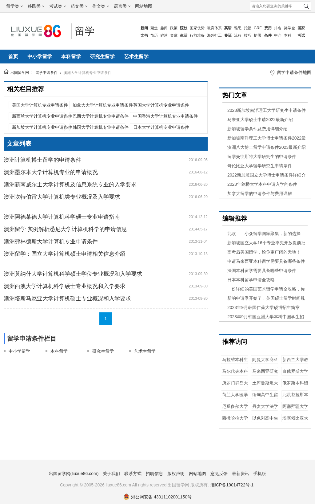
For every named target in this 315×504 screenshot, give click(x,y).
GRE (258, 28)
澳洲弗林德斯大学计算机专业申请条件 (51, 241)
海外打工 (214, 35)
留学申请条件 (46, 73)
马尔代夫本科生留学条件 (235, 374)
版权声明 (176, 473)
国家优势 (197, 28)
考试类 (57, 6)
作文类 (100, 6)
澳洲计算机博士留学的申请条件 (42, 160)
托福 (247, 28)
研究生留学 (102, 56)
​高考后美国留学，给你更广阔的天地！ (264, 252)
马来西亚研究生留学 (265, 374)
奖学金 (289, 28)
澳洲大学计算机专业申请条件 (87, 73)
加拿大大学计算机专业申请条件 (99, 105)
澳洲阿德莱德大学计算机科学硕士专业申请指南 (62, 217)
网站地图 (143, 6)
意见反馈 (219, 473)
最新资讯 (240, 473)
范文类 (79, 6)
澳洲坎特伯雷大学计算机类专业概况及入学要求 (62, 197)
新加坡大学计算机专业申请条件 (38, 127)
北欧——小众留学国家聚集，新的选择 (264, 233)
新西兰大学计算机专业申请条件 (38, 116)
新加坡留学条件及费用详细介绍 (257, 128)
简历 (154, 35)
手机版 (259, 473)
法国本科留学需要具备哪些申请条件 (261, 270)
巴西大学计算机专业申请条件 (99, 116)
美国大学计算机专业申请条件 (38, 105)
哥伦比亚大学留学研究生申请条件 (259, 165)
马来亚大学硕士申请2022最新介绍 (260, 119)
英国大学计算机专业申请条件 (159, 105)
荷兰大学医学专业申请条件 (235, 397)
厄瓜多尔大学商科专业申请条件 (235, 409)
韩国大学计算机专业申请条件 (99, 127)
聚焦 (154, 28)
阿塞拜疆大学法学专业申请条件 (295, 409)
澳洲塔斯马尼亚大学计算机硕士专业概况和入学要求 (67, 298)
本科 (287, 35)
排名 (277, 28)
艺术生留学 (136, 56)
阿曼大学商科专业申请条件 (265, 362)
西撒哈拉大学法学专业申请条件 (235, 421)
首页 (13, 56)
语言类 (122, 6)
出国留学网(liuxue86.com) (74, 473)
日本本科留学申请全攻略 (251, 279)
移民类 (36, 6)
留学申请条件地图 (294, 72)
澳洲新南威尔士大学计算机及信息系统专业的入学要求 (70, 184)
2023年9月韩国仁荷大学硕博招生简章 (263, 307)
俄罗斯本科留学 (295, 385)
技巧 (247, 35)
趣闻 (164, 28)
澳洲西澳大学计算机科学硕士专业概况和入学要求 (65, 286)
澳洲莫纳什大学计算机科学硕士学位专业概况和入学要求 (73, 274)
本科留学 (71, 56)
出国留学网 (19, 73)
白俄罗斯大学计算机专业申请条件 (295, 374)
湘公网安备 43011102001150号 (157, 496)
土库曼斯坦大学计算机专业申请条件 (265, 385)
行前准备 (197, 35)
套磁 (173, 35)
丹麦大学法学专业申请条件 (265, 409)
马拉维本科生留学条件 (235, 362)
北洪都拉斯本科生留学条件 (295, 397)
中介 (277, 35)
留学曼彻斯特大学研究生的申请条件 (261, 156)
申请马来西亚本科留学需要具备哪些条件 (266, 261)
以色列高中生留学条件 (265, 421)
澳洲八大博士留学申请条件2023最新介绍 (266, 147)
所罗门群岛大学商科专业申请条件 (235, 385)
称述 (164, 35)
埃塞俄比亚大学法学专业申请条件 (295, 421)
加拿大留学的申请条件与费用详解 (259, 193)
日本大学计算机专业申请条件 (159, 127)
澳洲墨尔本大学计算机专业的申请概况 (51, 172)
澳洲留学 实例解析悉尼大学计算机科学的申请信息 (65, 229)
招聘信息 (154, 473)
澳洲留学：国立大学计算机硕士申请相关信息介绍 (65, 254)
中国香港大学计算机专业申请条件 (159, 116)
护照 (257, 35)
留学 (84, 31)
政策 (173, 28)
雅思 (237, 28)
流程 (237, 35)
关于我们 (111, 473)
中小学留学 (39, 56)
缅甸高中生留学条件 (265, 397)
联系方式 (133, 473)
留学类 (14, 6)
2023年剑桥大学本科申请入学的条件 (262, 184)
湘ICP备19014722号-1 (231, 484)
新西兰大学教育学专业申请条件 (295, 362)
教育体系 (214, 28)
